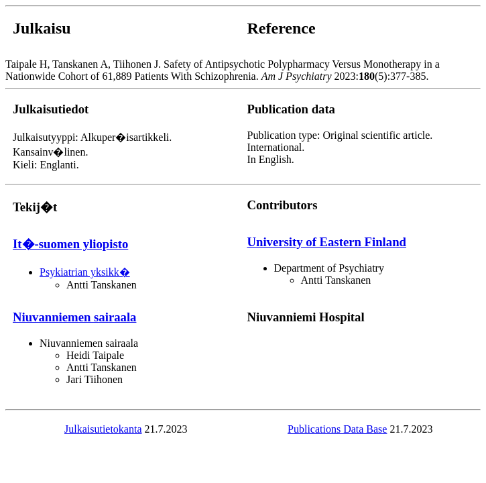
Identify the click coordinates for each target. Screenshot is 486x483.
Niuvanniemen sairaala (74, 317)
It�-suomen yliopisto (70, 244)
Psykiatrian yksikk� (85, 272)
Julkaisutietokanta (103, 429)
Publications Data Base (337, 429)
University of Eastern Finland (326, 242)
